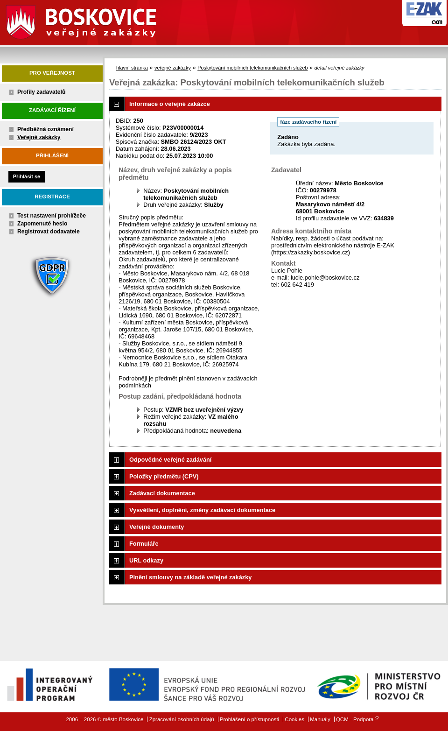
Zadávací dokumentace (162, 493)
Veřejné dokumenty (156, 526)
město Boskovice (94, 21)
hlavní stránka (132, 67)
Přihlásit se (26, 176)
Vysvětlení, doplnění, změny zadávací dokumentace (202, 509)
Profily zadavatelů (41, 92)
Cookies (294, 719)
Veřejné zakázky (39, 137)
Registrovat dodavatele (48, 231)
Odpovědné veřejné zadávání (170, 459)
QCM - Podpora (355, 719)
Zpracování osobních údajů (181, 719)
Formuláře (144, 543)
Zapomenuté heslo (42, 223)
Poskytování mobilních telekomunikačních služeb (252, 67)
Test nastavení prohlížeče (51, 215)
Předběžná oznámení (45, 129)
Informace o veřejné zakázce (169, 103)
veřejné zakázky (172, 67)
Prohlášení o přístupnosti (249, 719)
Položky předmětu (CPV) (164, 476)
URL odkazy (146, 560)
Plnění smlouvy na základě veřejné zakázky (190, 577)
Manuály (320, 719)
